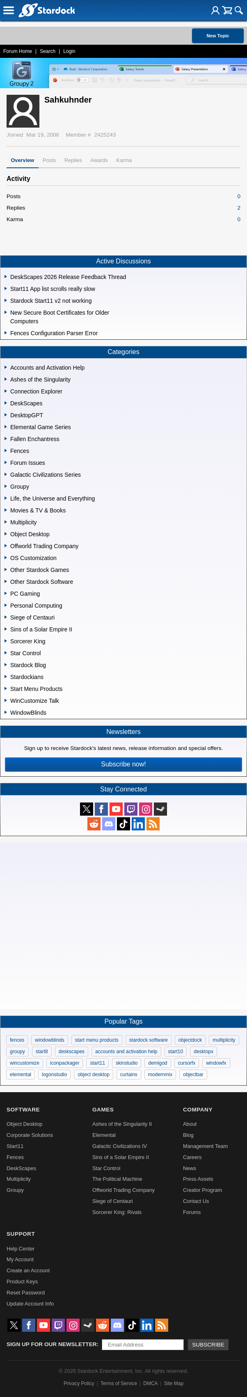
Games (103, 1110)
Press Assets (198, 1179)
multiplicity (224, 1040)
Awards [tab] (98, 160)
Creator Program (202, 1190)
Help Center (20, 1249)
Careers (192, 1157)
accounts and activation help (126, 1051)
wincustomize (24, 1063)
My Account (20, 1259)
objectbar (193, 1074)
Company (198, 1110)
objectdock (190, 1040)
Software (23, 1110)
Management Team (205, 1146)
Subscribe (208, 1345)
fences (17, 1040)
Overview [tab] (22, 160)
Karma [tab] (124, 160)
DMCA (150, 1383)
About (190, 1124)
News (189, 1168)
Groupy (15, 1190)
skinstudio (126, 1063)
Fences (15, 1157)
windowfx (216, 1063)
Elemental (104, 1135)
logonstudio (54, 1074)
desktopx (203, 1051)
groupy (17, 1051)
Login (69, 51)
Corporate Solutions (30, 1135)
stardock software (148, 1040)
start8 (42, 1051)
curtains (128, 1074)
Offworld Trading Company (123, 1190)
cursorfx (187, 1063)
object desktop (93, 1074)
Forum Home (17, 51)
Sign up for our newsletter (52, 1344)
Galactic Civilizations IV (119, 1146)
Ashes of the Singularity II (122, 1124)
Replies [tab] (73, 160)
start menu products (97, 1040)
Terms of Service (119, 1383)
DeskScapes (21, 1168)
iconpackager (64, 1063)
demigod (157, 1063)
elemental (20, 1074)
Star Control (106, 1168)
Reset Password (26, 1293)
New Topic (217, 35)
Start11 (15, 1146)
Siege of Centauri (112, 1201)
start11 (97, 1063)
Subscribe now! (123, 764)
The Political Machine (117, 1179)
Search (47, 51)
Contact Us (196, 1201)
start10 (175, 1051)
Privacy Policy (79, 1383)
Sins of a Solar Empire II (120, 1157)
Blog (188, 1135)
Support (21, 1234)
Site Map (173, 1383)
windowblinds (49, 1040)
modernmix (160, 1074)
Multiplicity (19, 1179)
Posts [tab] (49, 160)
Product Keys (22, 1281)
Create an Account (28, 1270)
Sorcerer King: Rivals (117, 1212)
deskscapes (72, 1051)
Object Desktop (25, 1124)
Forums (192, 1212)
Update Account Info (30, 1304)
